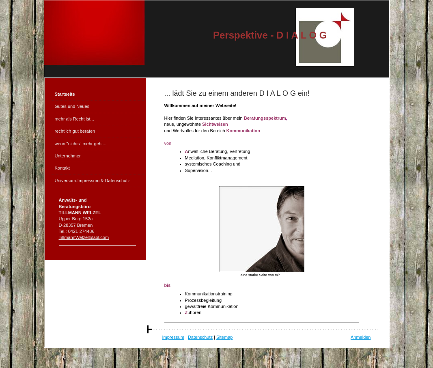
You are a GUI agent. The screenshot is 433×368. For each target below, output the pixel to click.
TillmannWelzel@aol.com (84, 237)
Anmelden (361, 337)
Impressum (173, 337)
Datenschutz (200, 337)
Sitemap (224, 337)
